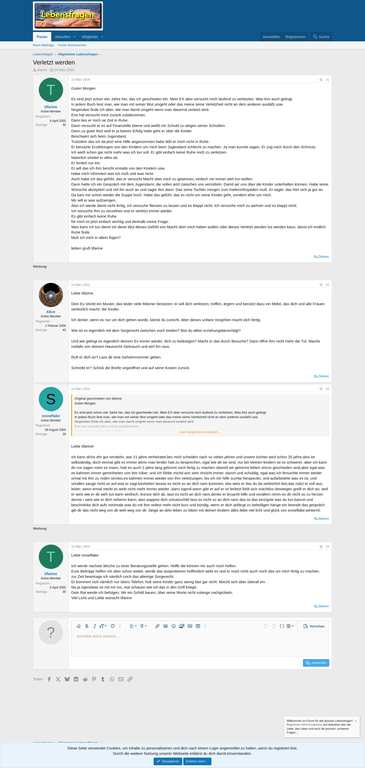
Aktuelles (62, 37)
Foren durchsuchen (72, 45)
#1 (327, 79)
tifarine (42, 70)
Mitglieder (90, 37)
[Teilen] (321, 80)
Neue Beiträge (43, 45)
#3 (327, 389)
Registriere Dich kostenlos (304, 724)
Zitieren (323, 256)
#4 (327, 546)
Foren (42, 37)
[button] (74, 36)
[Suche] (321, 36)
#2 (327, 285)
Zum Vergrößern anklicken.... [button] (200, 432)
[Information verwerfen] (355, 721)
